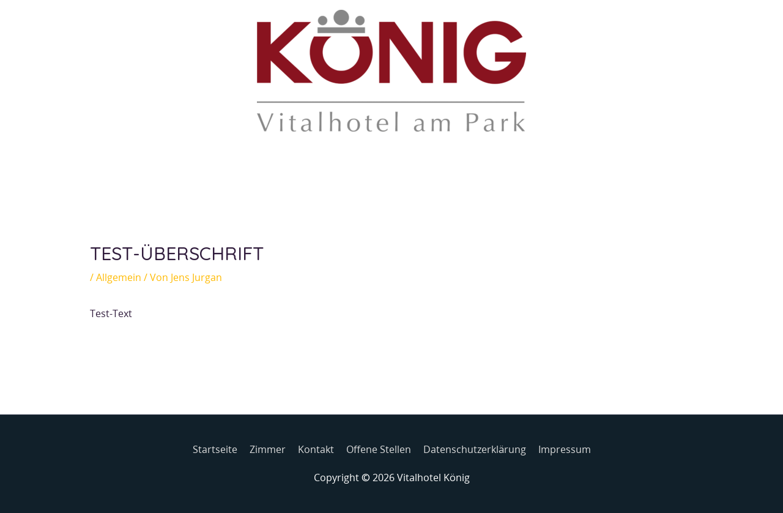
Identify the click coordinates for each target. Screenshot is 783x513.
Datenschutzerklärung (474, 449)
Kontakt (316, 449)
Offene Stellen (378, 449)
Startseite (215, 449)
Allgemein (118, 277)
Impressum (564, 449)
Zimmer (268, 449)
